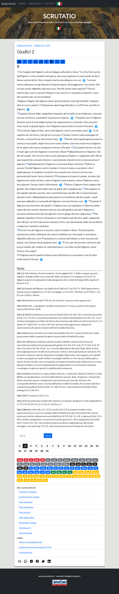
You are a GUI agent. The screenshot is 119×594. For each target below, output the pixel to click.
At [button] (75, 472)
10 (65, 139)
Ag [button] (37, 472)
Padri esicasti (24, 512)
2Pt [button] (97, 476)
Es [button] (26, 460)
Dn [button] (61, 468)
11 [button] (75, 446)
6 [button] (47, 446)
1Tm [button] (55, 476)
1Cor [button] (87, 472)
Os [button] (66, 468)
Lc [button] (64, 472)
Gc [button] (85, 476)
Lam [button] (43, 468)
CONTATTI (49, 3)
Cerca (48, 435)
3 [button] (30, 446)
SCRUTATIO (9, 3)
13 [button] (86, 446)
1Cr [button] (95, 460)
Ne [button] (32, 464)
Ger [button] (36, 468)
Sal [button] (78, 464)
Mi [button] (96, 468)
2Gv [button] (27, 480)
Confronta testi (25, 552)
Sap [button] (20, 468)
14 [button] (91, 446)
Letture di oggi (83, 22)
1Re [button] (82, 460)
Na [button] (19, 472)
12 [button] (80, 446)
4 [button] (36, 446)
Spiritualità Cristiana (27, 522)
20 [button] (41, 451)
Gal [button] (19, 476)
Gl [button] (72, 468)
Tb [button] (37, 464)
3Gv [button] (33, 480)
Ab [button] (25, 472)
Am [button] (77, 468)
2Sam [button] (74, 460)
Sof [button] (31, 472)
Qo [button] (89, 464)
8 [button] (58, 446)
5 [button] (41, 446)
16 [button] (19, 451)
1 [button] (19, 446)
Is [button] (31, 468)
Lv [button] (31, 460)
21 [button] (47, 451)
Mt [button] (53, 472)
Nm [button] (36, 460)
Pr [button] (84, 464)
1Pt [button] (91, 476)
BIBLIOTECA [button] (35, 3)
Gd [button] (39, 480)
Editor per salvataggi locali (30, 542)
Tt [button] (68, 476)
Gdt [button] (44, 464)
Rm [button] (80, 472)
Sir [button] (26, 468)
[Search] (31, 435)
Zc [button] (42, 472)
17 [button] (25, 451)
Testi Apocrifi (25, 528)
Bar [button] (50, 468)
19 (93, 213)
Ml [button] (47, 472)
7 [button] (52, 446)
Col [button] (35, 476)
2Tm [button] (62, 476)
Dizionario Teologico (28, 491)
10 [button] (69, 446)
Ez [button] (56, 468)
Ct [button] (95, 464)
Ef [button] (25, 476)
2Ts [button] (48, 476)
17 (83, 188)
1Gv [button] (20, 480)
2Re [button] (88, 460)
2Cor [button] (95, 472)
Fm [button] (74, 476)
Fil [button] (30, 476)
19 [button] (36, 451)
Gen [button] (20, 460)
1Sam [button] (66, 460)
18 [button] (30, 451)
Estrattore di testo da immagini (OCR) (35, 547)
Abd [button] (84, 468)
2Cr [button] (19, 464)
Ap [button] (45, 480)
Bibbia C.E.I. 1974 (42, 45)
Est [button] (50, 464)
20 (18, 230)
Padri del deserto (26, 507)
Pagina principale (24, 45)
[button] (60, 3)
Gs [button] (48, 460)
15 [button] (97, 446)
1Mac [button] (57, 464)
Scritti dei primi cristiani (29, 497)
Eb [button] (80, 476)
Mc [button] (59, 472)
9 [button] (63, 446)
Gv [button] (70, 472)
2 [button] (25, 446)
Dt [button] (42, 460)
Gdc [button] (54, 460)
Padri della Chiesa (26, 517)
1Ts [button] (42, 476)
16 (64, 184)
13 (27, 164)
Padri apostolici (25, 502)
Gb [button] (72, 464)
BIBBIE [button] (22, 3)
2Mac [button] (65, 464)
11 (72, 147)
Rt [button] (60, 460)
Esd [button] (26, 464)
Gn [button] (90, 468)
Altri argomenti (25, 533)
